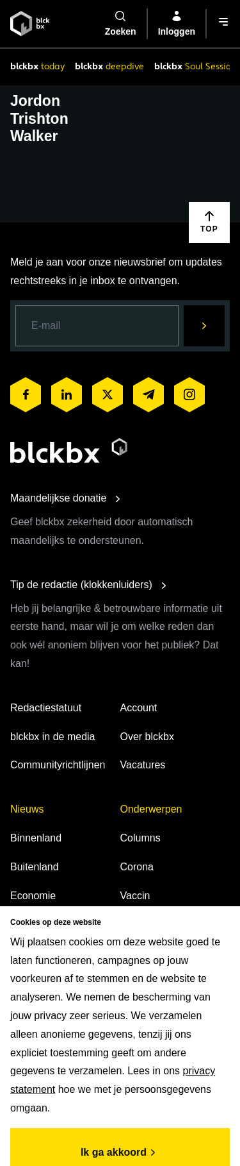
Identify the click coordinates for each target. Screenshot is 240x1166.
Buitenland (34, 866)
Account (138, 707)
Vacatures (143, 764)
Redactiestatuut (45, 707)
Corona (137, 866)
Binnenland (35, 837)
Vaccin (135, 895)
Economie (33, 895)
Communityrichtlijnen (58, 764)
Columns (140, 837)
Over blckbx (147, 736)
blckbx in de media (52, 736)
